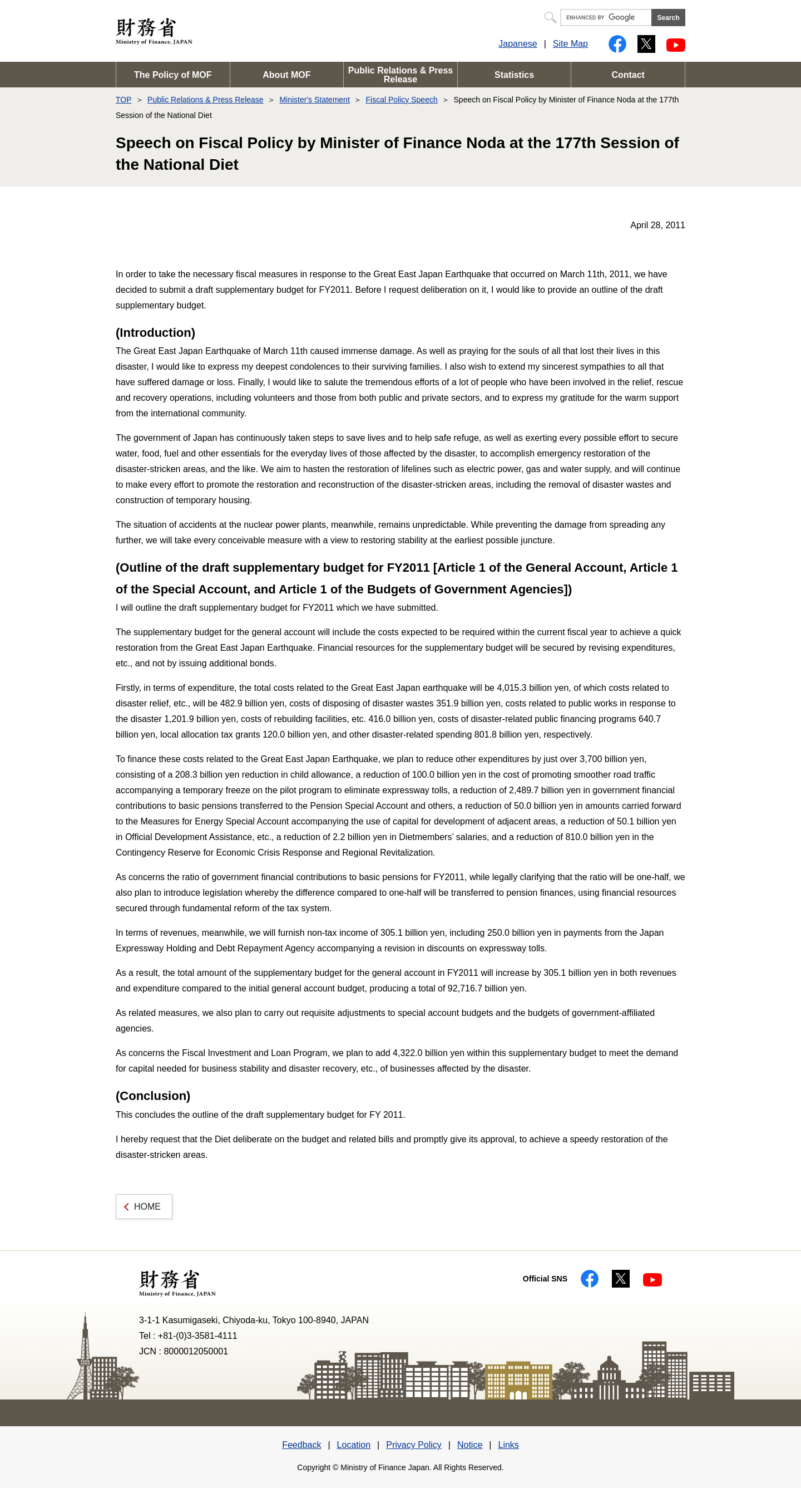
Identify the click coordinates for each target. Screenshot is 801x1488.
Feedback (301, 1445)
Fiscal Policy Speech (402, 99)
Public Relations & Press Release (400, 75)
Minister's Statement (314, 99)
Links (508, 1445)
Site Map (570, 43)
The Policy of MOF (173, 75)
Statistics (514, 75)
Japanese (517, 43)
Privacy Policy (414, 1445)
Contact (628, 75)
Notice (469, 1445)
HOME (147, 1206)
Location (354, 1445)
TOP (123, 99)
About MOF (286, 75)
